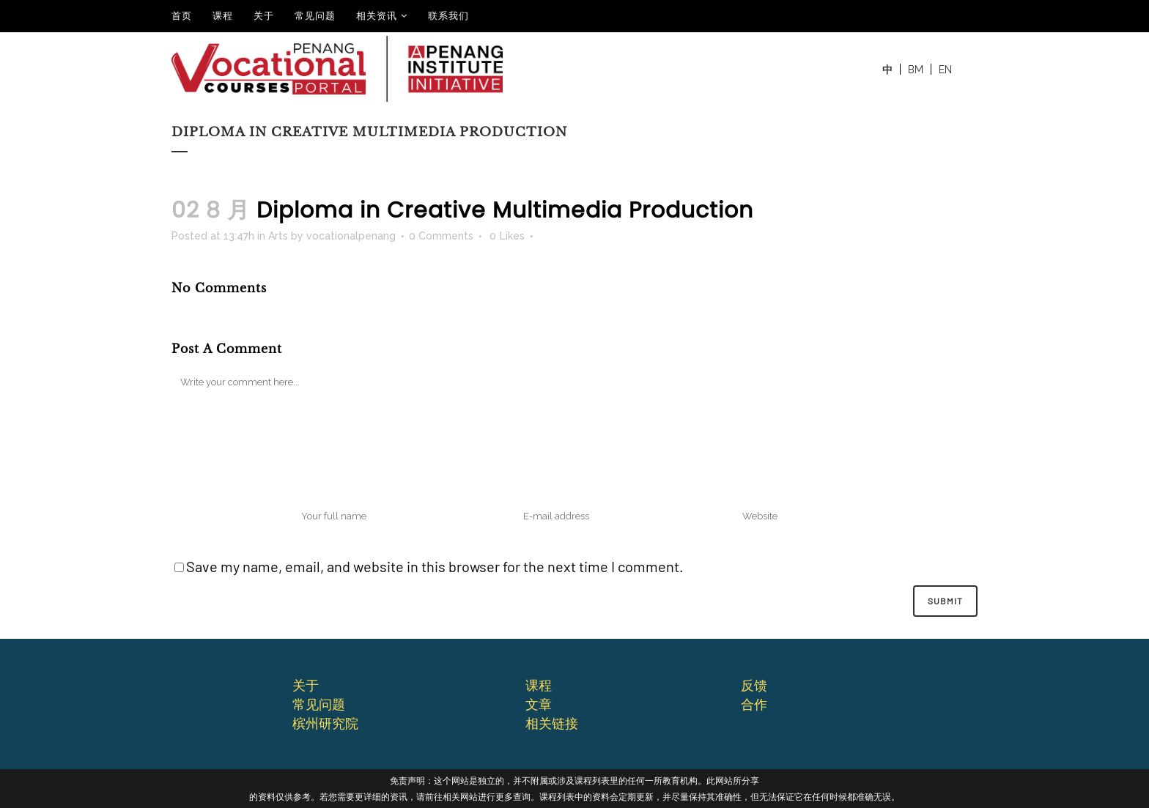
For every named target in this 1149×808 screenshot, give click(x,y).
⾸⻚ (181, 15)
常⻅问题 (318, 704)
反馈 (754, 685)
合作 (754, 704)
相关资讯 (376, 15)
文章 (538, 704)
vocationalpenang (351, 236)
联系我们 (448, 15)
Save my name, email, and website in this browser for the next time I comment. (435, 566)
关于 (264, 15)
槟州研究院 (325, 723)
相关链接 (551, 723)
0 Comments (441, 236)
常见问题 (315, 15)
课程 (223, 15)
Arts (278, 236)
